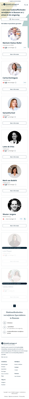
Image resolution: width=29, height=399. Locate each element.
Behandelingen (4, 364)
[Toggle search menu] (25, 5)
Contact (16, 370)
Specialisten (3, 369)
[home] (11, 4)
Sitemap (6, 396)
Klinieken (3, 366)
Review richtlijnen (18, 364)
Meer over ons (4, 357)
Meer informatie (14, 54)
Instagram (3, 382)
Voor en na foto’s (4, 373)
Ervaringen (3, 371)
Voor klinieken (18, 376)
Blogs (2, 376)
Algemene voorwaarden (13, 396)
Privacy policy (22, 396)
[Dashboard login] (27, 5)
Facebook (3, 384)
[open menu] (2, 4)
